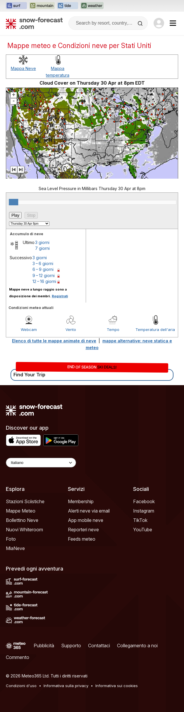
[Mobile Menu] (173, 23)
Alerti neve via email (89, 511)
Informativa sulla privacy (66, 685)
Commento (17, 657)
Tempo (113, 329)
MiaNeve (15, 548)
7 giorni (42, 248)
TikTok (140, 520)
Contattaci (99, 645)
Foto (11, 539)
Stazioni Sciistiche (25, 501)
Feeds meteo (81, 539)
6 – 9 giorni (43, 269)
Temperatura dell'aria (155, 329)
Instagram (143, 511)
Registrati (60, 296)
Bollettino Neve (22, 520)
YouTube (142, 529)
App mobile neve (85, 520)
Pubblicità (44, 645)
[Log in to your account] (159, 23)
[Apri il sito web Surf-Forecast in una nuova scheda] (16, 6)
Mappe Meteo (20, 511)
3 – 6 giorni (42, 263)
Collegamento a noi (137, 645)
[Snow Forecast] (34, 23)
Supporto (71, 645)
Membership (81, 501)
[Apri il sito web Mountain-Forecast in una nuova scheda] (42, 6)
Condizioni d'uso (21, 685)
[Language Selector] (41, 462)
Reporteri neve (83, 529)
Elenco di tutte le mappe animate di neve (54, 340)
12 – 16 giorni (44, 281)
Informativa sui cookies (116, 685)
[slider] (13, 202)
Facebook (144, 501)
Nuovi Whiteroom (24, 529)
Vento (71, 329)
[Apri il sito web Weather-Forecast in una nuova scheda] (92, 6)
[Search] (140, 23)
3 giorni (42, 242)
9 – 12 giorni (43, 275)
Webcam (29, 329)
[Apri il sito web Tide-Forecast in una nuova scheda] (67, 6)
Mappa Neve (23, 68)
